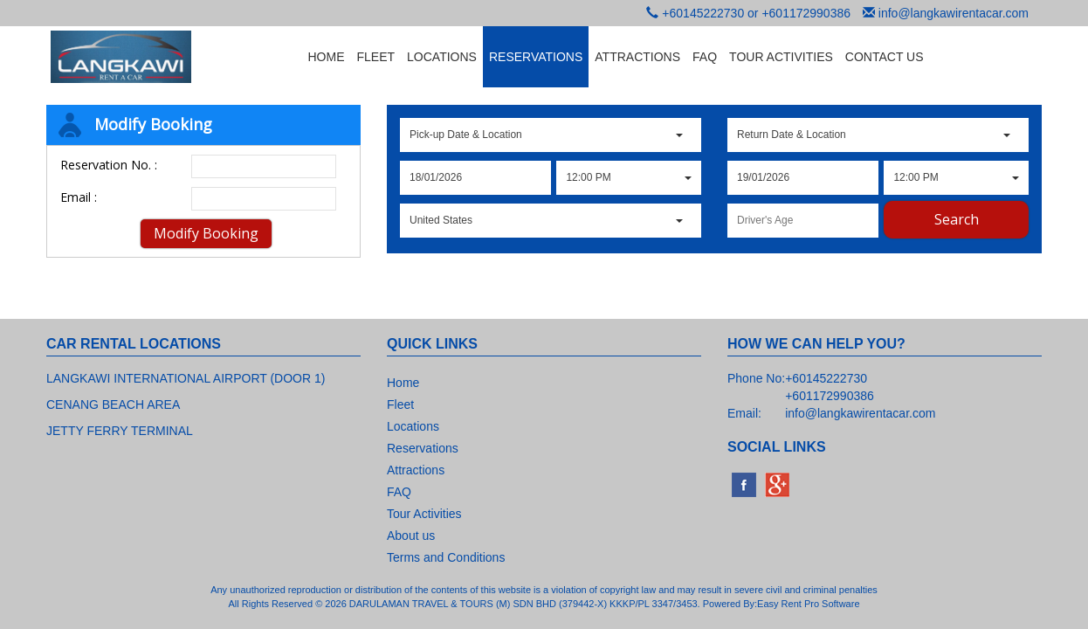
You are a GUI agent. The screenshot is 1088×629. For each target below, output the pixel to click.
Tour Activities (424, 514)
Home (403, 383)
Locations (413, 426)
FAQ (399, 492)
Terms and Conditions (446, 557)
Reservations (422, 448)
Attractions (415, 470)
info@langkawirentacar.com (953, 13)
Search (956, 219)
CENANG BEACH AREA (113, 404)
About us (411, 536)
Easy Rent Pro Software (808, 603)
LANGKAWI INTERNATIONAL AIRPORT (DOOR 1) (185, 378)
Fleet (400, 404)
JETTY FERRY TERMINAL (119, 431)
